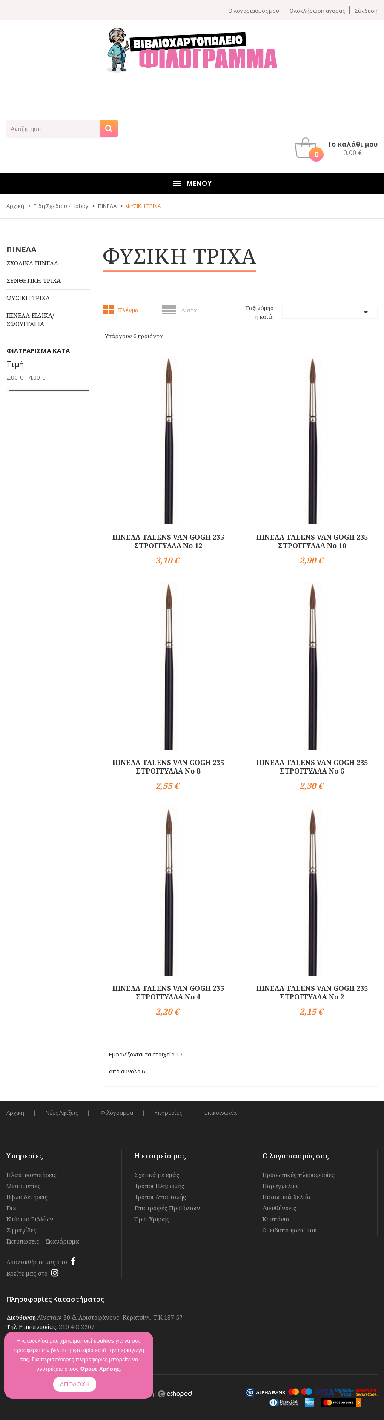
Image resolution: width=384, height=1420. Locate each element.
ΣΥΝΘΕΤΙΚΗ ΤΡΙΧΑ (33, 280)
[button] (338, 148)
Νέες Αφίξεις (62, 1112)
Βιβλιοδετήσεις (27, 1197)
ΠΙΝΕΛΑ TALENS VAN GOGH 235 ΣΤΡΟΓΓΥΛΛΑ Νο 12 (168, 541)
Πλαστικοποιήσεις (31, 1175)
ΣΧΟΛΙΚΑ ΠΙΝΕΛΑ (32, 263)
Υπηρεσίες (168, 1112)
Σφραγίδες (21, 1230)
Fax (11, 1208)
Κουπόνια (275, 1219)
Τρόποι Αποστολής (160, 1197)
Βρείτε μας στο (27, 1273)
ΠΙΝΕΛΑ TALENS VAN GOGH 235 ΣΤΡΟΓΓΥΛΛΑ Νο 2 (312, 992)
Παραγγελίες (280, 1186)
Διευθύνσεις (279, 1208)
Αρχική (15, 1112)
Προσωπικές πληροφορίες (298, 1175)
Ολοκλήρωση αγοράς (317, 10)
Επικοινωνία (220, 1112)
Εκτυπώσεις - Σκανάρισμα (42, 1241)
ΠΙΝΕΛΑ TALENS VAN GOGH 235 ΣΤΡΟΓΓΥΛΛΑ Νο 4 (168, 992)
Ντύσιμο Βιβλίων (29, 1219)
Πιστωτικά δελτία (286, 1197)
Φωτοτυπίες (23, 1186)
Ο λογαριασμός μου (253, 10)
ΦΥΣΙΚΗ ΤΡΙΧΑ (28, 298)
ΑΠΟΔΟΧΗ (74, 1384)
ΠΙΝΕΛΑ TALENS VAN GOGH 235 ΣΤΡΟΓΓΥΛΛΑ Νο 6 (312, 766)
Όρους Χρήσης (100, 1369)
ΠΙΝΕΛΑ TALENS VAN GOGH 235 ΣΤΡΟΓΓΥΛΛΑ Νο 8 (168, 766)
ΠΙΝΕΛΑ (21, 249)
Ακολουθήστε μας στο (36, 1262)
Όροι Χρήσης (152, 1219)
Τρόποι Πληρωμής (159, 1186)
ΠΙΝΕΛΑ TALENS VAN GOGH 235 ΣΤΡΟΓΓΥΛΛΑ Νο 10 (312, 541)
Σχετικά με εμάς (157, 1175)
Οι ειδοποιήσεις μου (289, 1230)
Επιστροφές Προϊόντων (167, 1208)
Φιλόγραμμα (116, 1112)
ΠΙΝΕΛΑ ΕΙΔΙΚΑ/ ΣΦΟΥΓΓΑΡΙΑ (30, 319)
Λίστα (189, 310)
